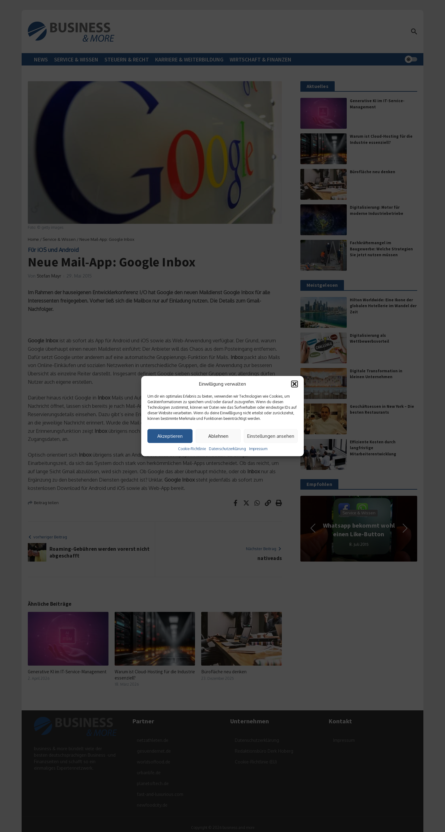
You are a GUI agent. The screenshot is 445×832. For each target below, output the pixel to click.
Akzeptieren (170, 436)
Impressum (258, 448)
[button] (294, 384)
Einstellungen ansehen (270, 436)
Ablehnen (218, 436)
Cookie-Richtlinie (192, 448)
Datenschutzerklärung (227, 448)
